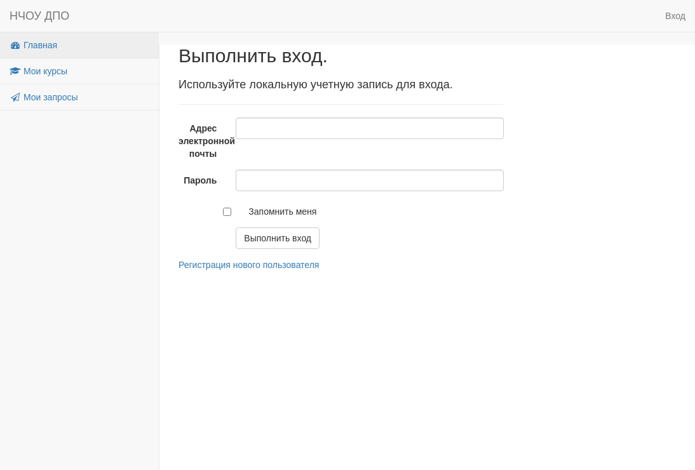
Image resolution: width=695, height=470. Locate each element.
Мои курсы (38, 71)
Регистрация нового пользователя (249, 265)
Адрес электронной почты (202, 141)
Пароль (200, 180)
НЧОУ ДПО (39, 16)
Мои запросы (44, 97)
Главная (33, 45)
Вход (675, 16)
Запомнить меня (282, 211)
